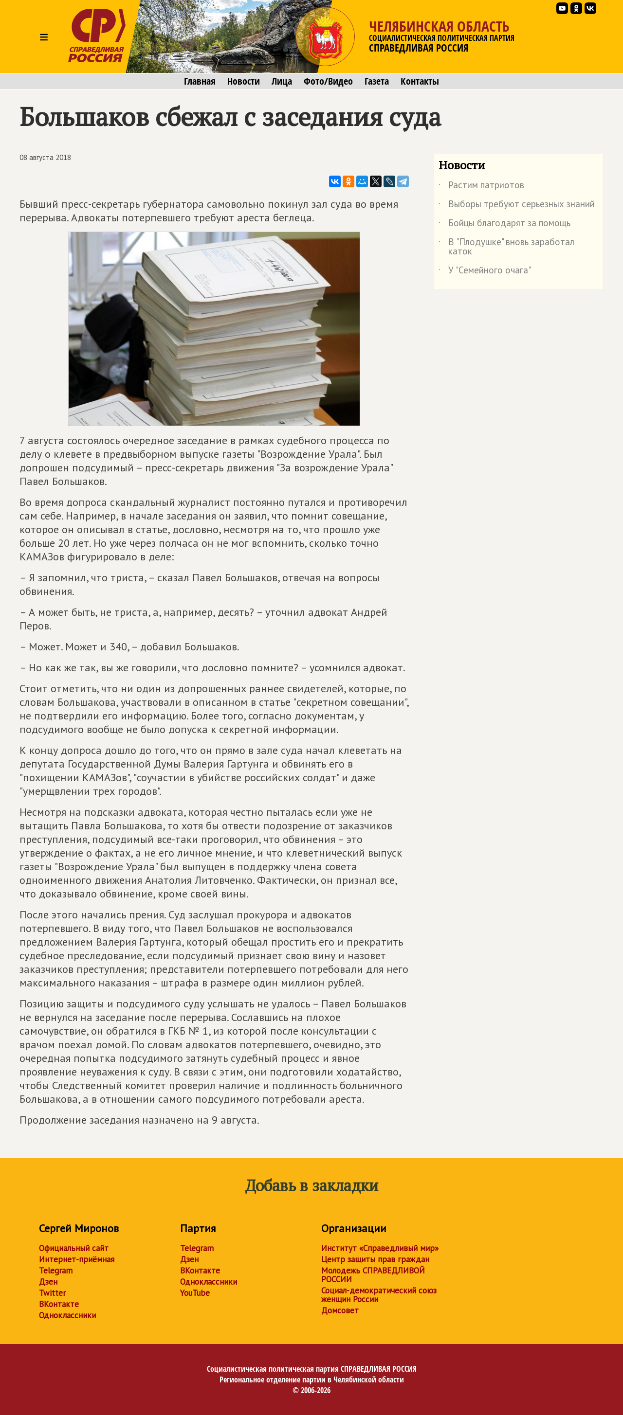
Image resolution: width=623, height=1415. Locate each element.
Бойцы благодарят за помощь (504, 224)
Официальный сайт (74, 1248)
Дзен (48, 1281)
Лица (282, 81)
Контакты (420, 81)
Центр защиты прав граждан (375, 1259)
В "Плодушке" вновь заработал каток (506, 247)
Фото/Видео (328, 81)
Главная (200, 81)
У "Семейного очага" (485, 272)
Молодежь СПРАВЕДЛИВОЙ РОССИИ (373, 1275)
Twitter (52, 1293)
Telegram (56, 1270)
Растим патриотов (481, 186)
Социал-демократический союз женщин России (379, 1295)
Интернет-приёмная (76, 1259)
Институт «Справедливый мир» (380, 1248)
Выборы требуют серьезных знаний (517, 205)
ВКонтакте (59, 1304)
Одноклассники (67, 1315)
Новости (243, 81)
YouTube (195, 1293)
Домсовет (340, 1310)
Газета (377, 81)
